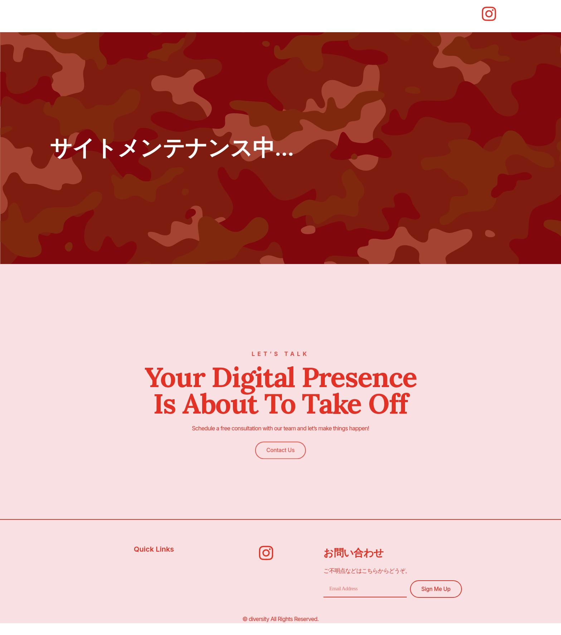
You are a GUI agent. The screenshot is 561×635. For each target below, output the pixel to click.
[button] (280, 440)
